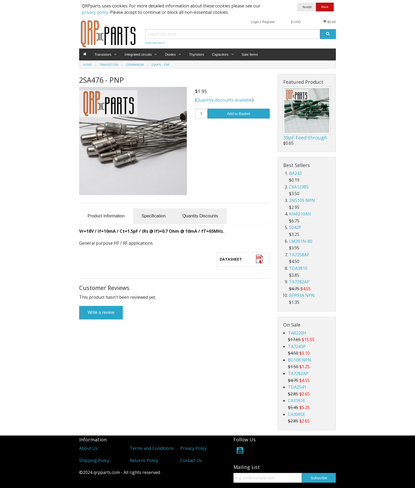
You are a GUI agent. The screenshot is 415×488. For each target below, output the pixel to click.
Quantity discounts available (224, 100)
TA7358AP (299, 255)
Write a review (101, 312)
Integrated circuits (138, 54)
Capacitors (220, 54)
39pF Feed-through (305, 137)
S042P (295, 227)
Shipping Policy (94, 460)
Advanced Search (155, 43)
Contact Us (191, 460)
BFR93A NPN (302, 295)
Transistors (102, 54)
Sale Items (250, 54)
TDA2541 (297, 387)
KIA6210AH (300, 214)
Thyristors (196, 54)
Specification (154, 216)
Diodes (170, 54)
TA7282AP (299, 282)
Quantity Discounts (200, 216)
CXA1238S (299, 187)
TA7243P (297, 346)
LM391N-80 (300, 241)
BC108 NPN (299, 360)
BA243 (295, 173)
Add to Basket (238, 114)
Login (255, 22)
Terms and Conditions (152, 448)
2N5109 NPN (302, 200)
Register (268, 22)
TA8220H (297, 333)
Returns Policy (144, 460)
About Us (88, 448)
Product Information (106, 216)
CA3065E (296, 414)
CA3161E (296, 400)
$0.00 (329, 22)
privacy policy (95, 12)
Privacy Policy (193, 448)
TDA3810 (298, 268)
